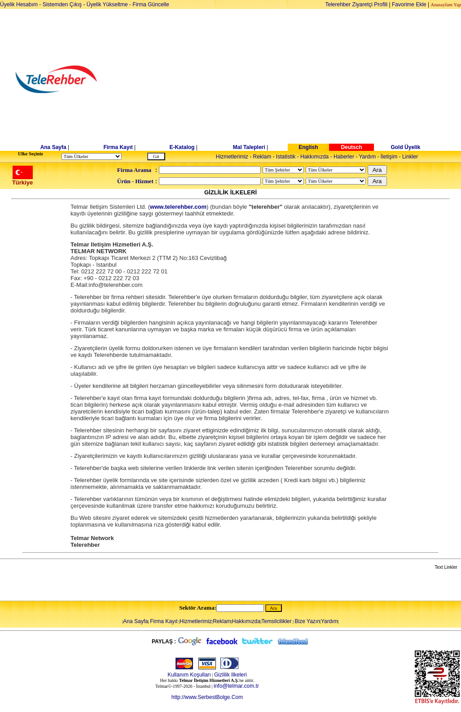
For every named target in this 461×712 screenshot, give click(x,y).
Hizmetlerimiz (232, 157)
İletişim (389, 157)
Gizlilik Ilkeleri (230, 675)
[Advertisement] (300, 79)
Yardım (367, 157)
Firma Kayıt (117, 147)
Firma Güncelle (150, 4)
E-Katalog (181, 147)
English (308, 147)
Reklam (262, 157)
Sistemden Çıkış (62, 4)
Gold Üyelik (405, 147)
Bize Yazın (307, 621)
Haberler (344, 157)
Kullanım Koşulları (189, 675)
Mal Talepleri (249, 147)
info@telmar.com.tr (236, 686)
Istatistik (285, 157)
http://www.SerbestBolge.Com (207, 697)
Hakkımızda (314, 157)
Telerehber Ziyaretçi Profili (356, 4)
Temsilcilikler (276, 621)
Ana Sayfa (53, 147)
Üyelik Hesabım (19, 4)
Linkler (410, 157)
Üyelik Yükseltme (107, 4)
